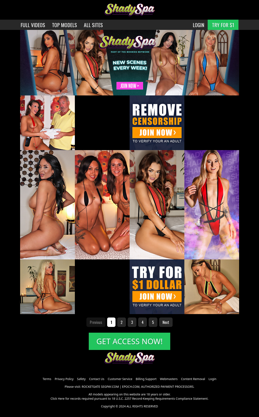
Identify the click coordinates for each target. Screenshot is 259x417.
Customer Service (120, 379)
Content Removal (193, 379)
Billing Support (146, 379)
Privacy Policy (64, 379)
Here (61, 399)
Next (166, 322)
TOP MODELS (64, 24)
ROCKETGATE (91, 387)
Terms (47, 379)
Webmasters (169, 379)
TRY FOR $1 (223, 25)
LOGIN (198, 24)
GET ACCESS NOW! (129, 341)
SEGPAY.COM (110, 387)
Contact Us (96, 379)
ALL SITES (93, 24)
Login (212, 379)
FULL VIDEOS (33, 24)
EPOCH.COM (131, 387)
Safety (81, 379)
